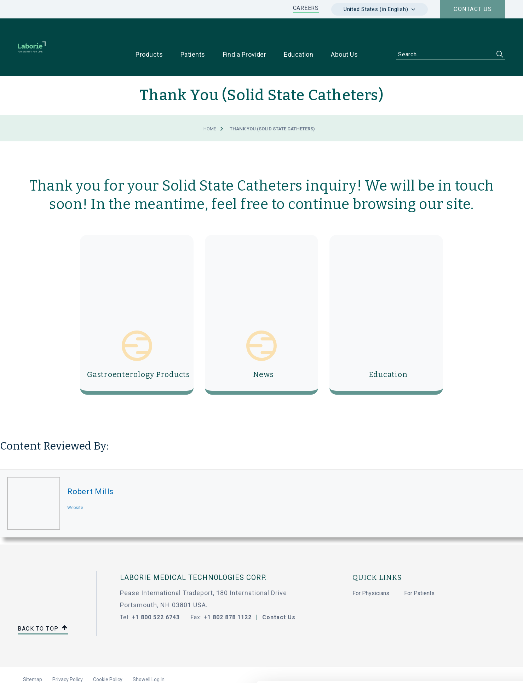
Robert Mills (90, 469)
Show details (375, 669)
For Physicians (370, 571)
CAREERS (306, 8)
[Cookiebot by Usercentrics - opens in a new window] (46, 669)
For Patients (419, 571)
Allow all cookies (464, 591)
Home (209, 106)
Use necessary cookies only (464, 614)
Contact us (473, 9)
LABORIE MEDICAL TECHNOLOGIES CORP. (193, 555)
